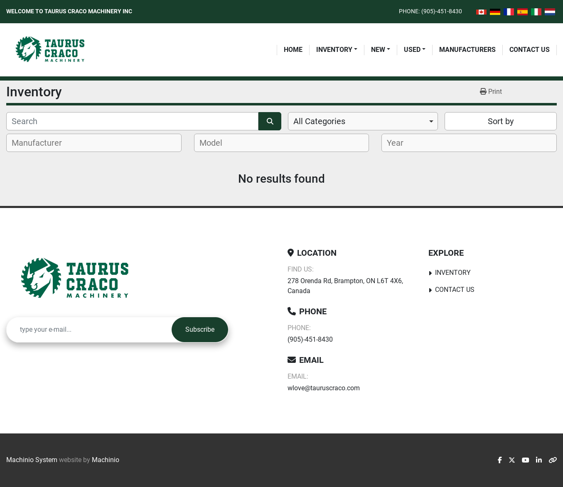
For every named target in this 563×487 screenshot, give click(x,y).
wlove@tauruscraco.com (324, 388)
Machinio (105, 460)
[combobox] (363, 121)
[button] (336, 50)
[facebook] (500, 460)
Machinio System (31, 460)
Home (293, 50)
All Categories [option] (319, 121)
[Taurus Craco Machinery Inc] (80, 279)
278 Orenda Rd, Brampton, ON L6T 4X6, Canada (345, 286)
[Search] (132, 121)
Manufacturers (467, 50)
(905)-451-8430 (441, 11)
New (378, 50)
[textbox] (41, 143)
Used (412, 50)
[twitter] (512, 460)
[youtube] (525, 460)
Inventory (334, 50)
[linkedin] (539, 460)
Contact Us (529, 50)
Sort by (501, 121)
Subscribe (199, 329)
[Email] (89, 329)
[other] (552, 460)
